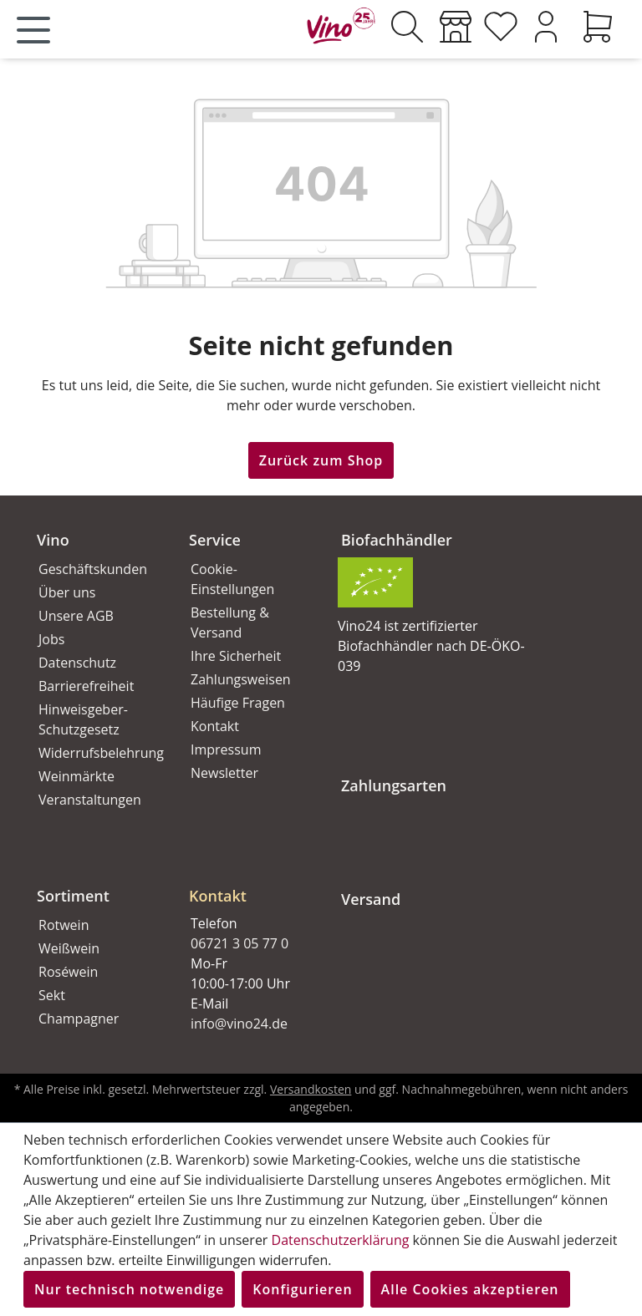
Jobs (51, 639)
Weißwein (68, 948)
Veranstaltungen (89, 799)
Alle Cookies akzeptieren (470, 1289)
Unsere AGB (76, 616)
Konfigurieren (302, 1289)
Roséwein (68, 972)
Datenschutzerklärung (341, 1240)
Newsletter (224, 773)
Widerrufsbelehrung (95, 753)
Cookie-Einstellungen (232, 579)
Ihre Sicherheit (236, 656)
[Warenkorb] (597, 27)
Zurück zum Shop (321, 460)
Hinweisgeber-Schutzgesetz (83, 719)
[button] (245, 882)
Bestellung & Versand (230, 622)
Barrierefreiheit (86, 686)
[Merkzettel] (501, 27)
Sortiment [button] (73, 896)
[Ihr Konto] (546, 27)
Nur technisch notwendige (129, 1289)
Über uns (66, 592)
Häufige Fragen (238, 703)
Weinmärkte (76, 776)
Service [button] (215, 540)
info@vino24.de (239, 1023)
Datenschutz (77, 662)
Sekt (51, 995)
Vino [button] (53, 540)
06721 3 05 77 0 (239, 943)
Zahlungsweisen (241, 679)
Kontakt (215, 726)
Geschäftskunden (92, 569)
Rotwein (63, 925)
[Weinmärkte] (455, 27)
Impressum (226, 749)
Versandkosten (310, 1089)
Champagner (78, 1018)
